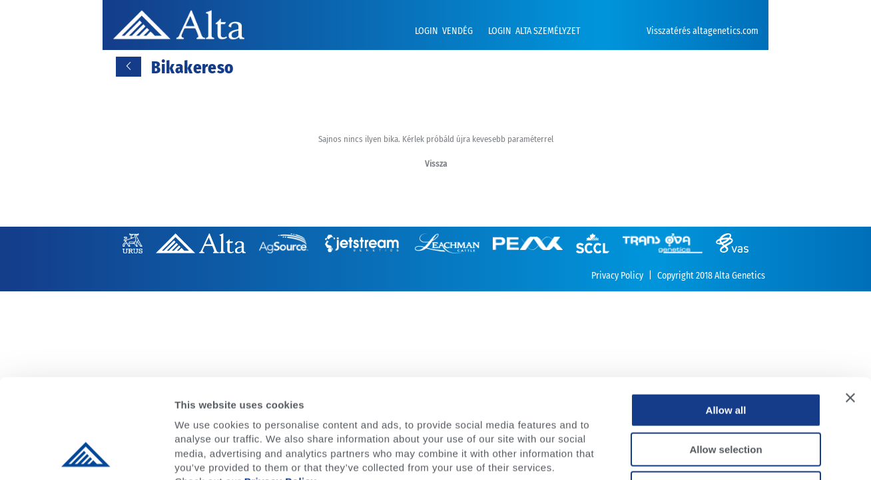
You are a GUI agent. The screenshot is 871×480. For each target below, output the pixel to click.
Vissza (436, 164)
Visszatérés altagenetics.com (702, 31)
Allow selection (725, 356)
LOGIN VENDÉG (445, 31)
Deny (726, 395)
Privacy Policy (280, 388)
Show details (699, 453)
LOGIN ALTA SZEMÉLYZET (534, 31)
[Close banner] (850, 304)
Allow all (726, 317)
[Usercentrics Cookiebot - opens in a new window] (86, 454)
